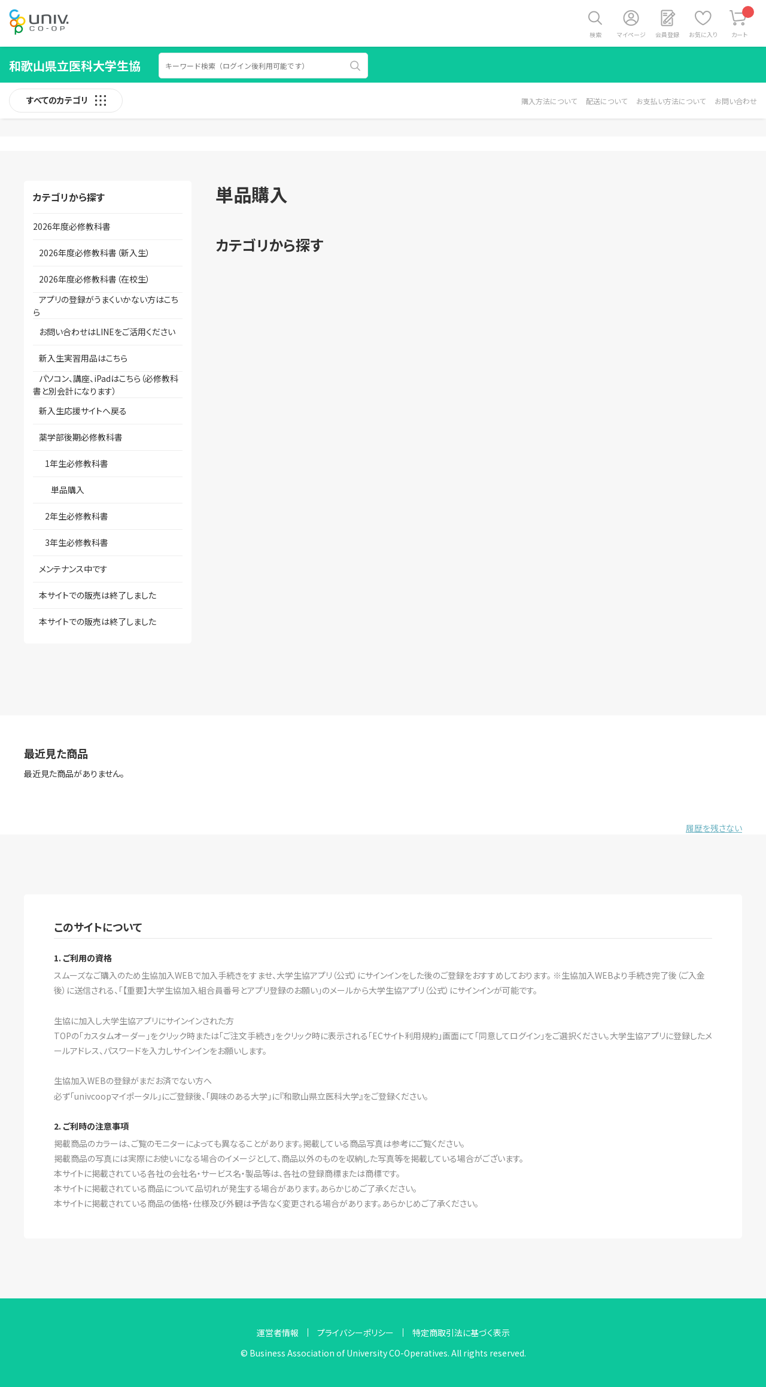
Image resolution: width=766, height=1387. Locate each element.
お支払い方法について (671, 101)
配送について (606, 101)
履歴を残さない (714, 828)
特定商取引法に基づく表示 (461, 1332)
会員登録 (667, 34)
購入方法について (549, 101)
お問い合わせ (736, 101)
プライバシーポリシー (355, 1332)
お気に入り (703, 34)
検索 (595, 34)
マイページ (631, 34)
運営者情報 (278, 1332)
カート (743, 22)
